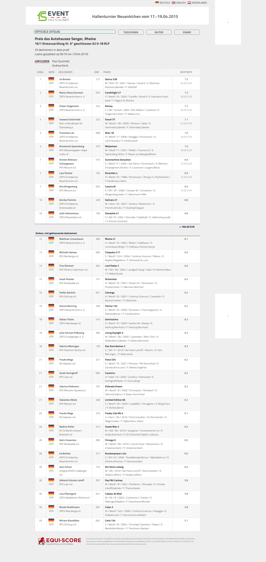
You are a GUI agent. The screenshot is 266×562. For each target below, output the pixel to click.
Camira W (110, 186)
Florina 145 (111, 306)
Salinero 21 (111, 200)
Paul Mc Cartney (114, 480)
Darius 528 (111, 79)
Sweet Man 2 (112, 427)
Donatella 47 (112, 213)
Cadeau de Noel (113, 494)
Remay (109, 106)
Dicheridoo (111, 279)
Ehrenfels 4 (111, 173)
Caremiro (110, 373)
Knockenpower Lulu (116, 453)
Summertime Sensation (118, 160)
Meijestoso (111, 146)
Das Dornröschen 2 (115, 346)
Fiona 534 (110, 360)
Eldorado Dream (114, 386)
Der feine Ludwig (114, 467)
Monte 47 (110, 239)
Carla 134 (110, 520)
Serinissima (112, 319)
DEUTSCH (165, 3)
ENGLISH (181, 3)
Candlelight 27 (113, 93)
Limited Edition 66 (115, 400)
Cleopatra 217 (113, 252)
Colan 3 (109, 507)
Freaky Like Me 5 (114, 413)
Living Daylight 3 (114, 333)
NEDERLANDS (199, 3)
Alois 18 (109, 133)
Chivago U (110, 440)
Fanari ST (110, 119)
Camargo (110, 293)
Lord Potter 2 (112, 266)
